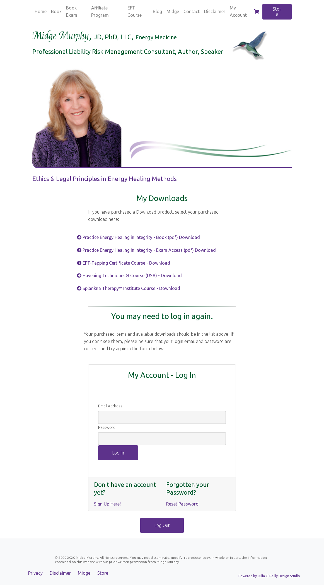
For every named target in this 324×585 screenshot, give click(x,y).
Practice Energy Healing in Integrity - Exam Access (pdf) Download (147, 250)
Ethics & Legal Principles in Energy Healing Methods (104, 178)
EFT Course (134, 11)
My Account (238, 11)
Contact (191, 11)
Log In (118, 452)
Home (41, 11)
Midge (172, 11)
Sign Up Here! (107, 503)
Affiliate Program (100, 11)
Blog (157, 11)
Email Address (110, 406)
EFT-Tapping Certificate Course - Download (123, 262)
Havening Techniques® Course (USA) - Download (129, 275)
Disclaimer (214, 11)
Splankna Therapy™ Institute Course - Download (128, 288)
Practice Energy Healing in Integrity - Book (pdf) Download (139, 237)
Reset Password (182, 503)
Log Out (162, 525)
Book (56, 11)
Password (106, 427)
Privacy (35, 573)
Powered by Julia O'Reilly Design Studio (269, 576)
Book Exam (71, 11)
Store (277, 11)
